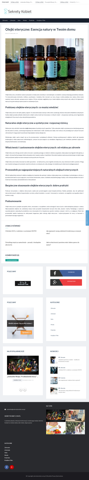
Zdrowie (5, 20)
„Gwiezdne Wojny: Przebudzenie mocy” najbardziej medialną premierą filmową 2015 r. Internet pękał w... (22, 2)
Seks (19, 20)
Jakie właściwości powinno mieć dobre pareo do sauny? (62, 243)
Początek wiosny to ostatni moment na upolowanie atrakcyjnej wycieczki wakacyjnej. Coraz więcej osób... (46, 2)
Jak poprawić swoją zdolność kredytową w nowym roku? (63, 232)
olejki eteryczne (30, 128)
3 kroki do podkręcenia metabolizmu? (71, 2)
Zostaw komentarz (12, 260)
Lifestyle (12, 20)
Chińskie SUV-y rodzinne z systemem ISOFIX (20, 231)
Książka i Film (41, 20)
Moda (25, 20)
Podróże (31, 20)
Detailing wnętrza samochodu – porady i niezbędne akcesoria (23, 243)
